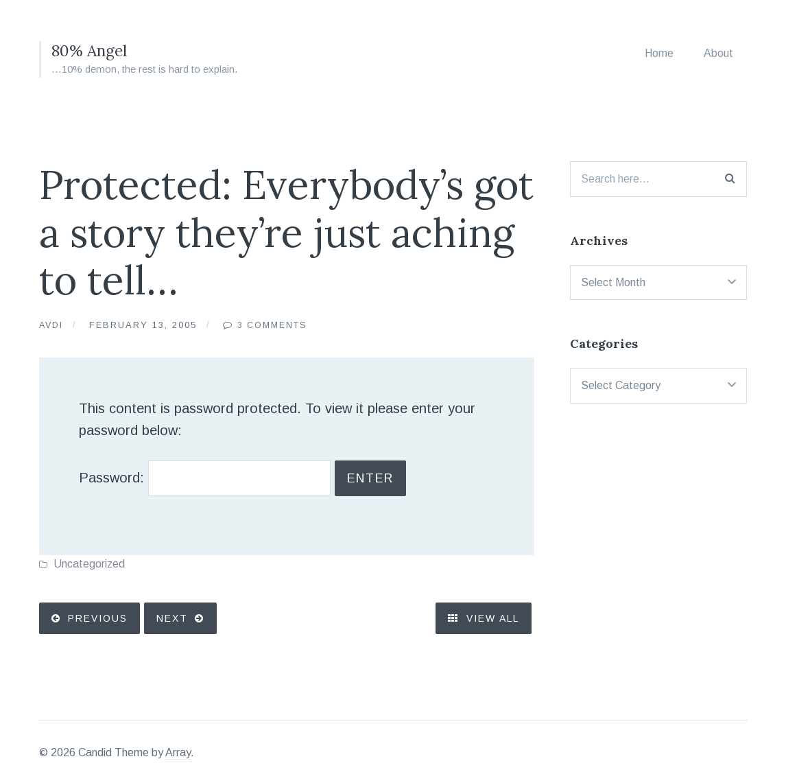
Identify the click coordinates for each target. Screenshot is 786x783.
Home (659, 53)
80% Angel (91, 50)
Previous (99, 624)
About (718, 53)
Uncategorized (89, 568)
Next (176, 624)
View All (479, 624)
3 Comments (276, 325)
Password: (225, 481)
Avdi (52, 325)
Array (178, 750)
